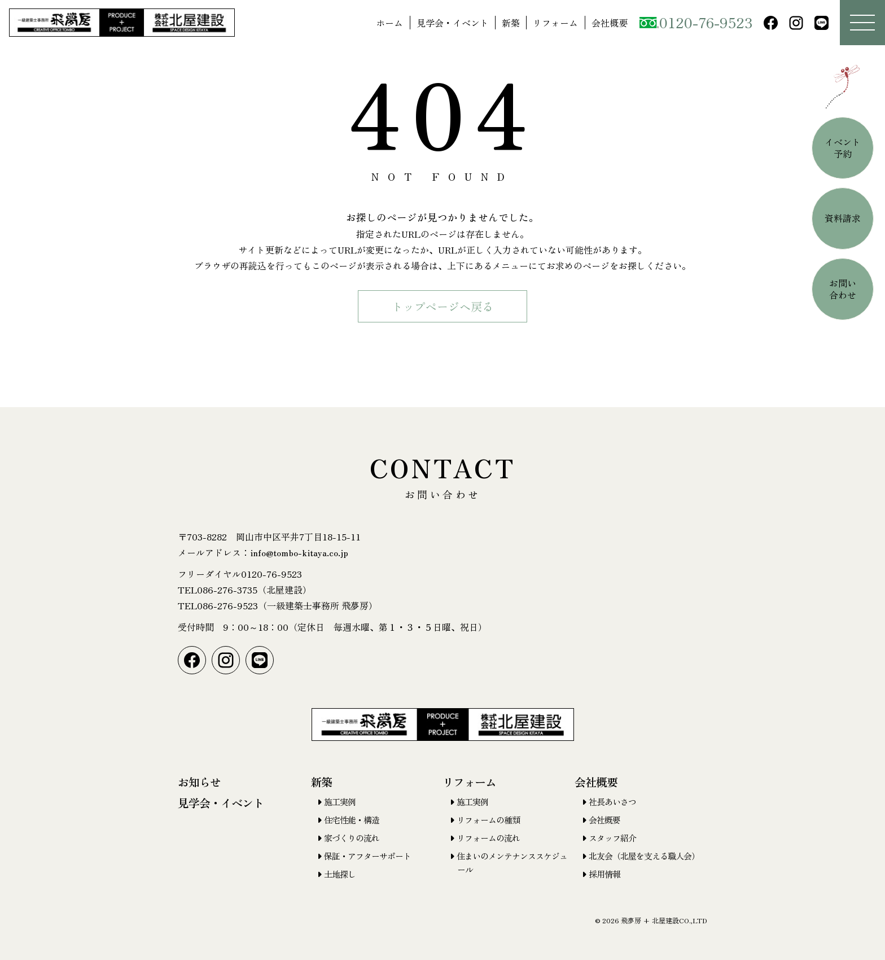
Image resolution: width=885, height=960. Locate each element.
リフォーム (555, 22)
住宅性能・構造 (351, 820)
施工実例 (340, 802)
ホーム (389, 22)
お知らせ (199, 782)
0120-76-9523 (695, 22)
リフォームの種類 (488, 820)
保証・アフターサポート (367, 856)
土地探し (340, 874)
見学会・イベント (453, 22)
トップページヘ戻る (442, 306)
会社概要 (610, 22)
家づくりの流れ (351, 838)
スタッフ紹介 (612, 838)
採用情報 (604, 874)
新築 (511, 22)
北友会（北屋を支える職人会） (644, 856)
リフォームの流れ (488, 838)
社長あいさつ (612, 802)
